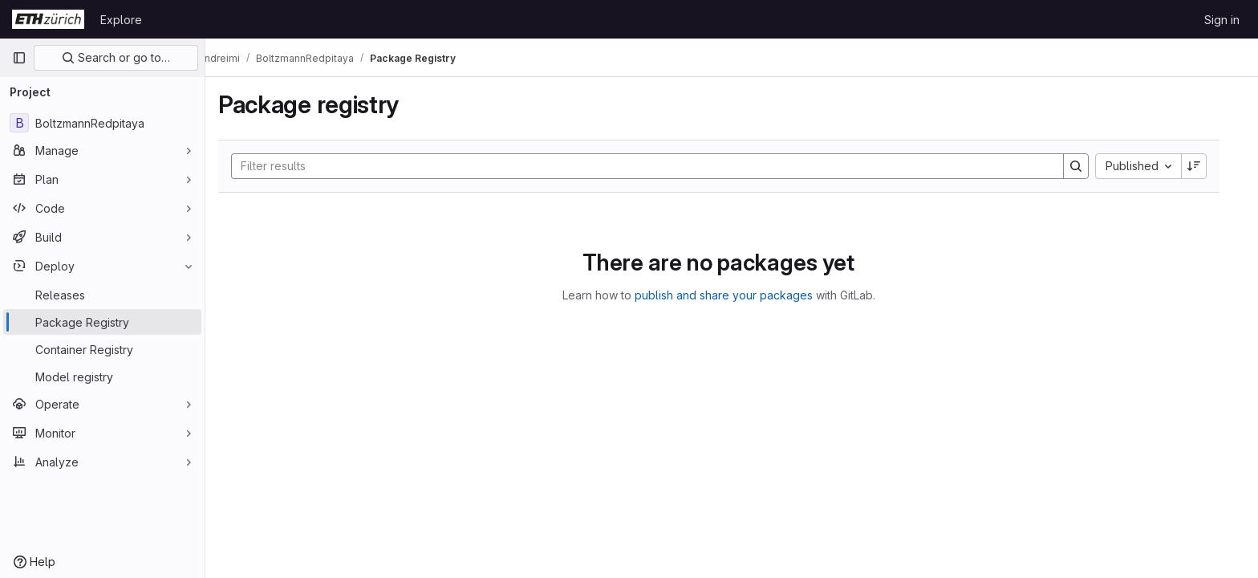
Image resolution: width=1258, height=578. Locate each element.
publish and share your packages (736, 295)
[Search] (652, 166)
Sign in (1222, 19)
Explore (121, 19)
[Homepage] (48, 19)
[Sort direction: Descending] (1206, 166)
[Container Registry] (102, 349)
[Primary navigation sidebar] (19, 58)
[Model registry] (102, 376)
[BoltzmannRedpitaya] (102, 123)
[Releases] (102, 294)
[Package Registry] (102, 322)
